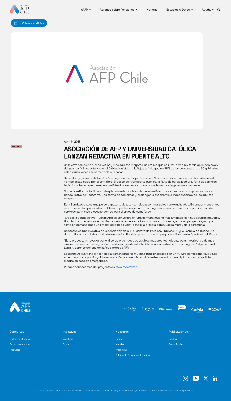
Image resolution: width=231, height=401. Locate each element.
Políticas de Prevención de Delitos (133, 355)
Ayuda (206, 9)
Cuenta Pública (176, 344)
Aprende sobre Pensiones (117, 9)
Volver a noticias (29, 23)
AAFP (84, 9)
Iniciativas (68, 339)
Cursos (66, 344)
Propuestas (121, 350)
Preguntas (15, 350)
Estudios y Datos (178, 9)
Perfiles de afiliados (20, 339)
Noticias (151, 9)
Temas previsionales (20, 344)
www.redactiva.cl (127, 267)
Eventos (120, 339)
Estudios (172, 339)
